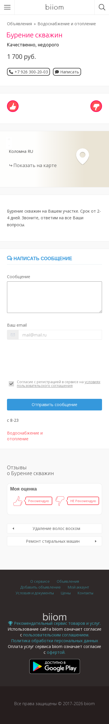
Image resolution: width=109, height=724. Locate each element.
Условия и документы (35, 593)
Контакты (85, 593)
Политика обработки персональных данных (54, 640)
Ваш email (17, 325)
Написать (67, 72)
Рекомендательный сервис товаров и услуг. (54, 623)
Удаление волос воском (56, 528)
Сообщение (18, 276)
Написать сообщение (39, 258)
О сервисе (40, 581)
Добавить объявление (40, 587)
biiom (54, 7)
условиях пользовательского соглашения (58, 383)
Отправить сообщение (54, 404)
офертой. (56, 652)
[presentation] (51, 359)
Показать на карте (35, 165)
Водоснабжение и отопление (66, 23)
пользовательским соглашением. (56, 635)
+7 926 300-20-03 (31, 72)
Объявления (19, 23)
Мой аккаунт (78, 587)
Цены (66, 593)
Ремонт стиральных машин (53, 541)
